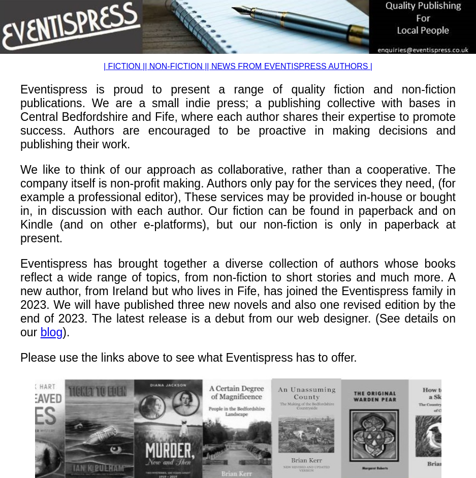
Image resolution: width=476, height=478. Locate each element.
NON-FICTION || (180, 66)
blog (52, 332)
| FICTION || (126, 66)
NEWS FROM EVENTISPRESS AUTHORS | (291, 66)
